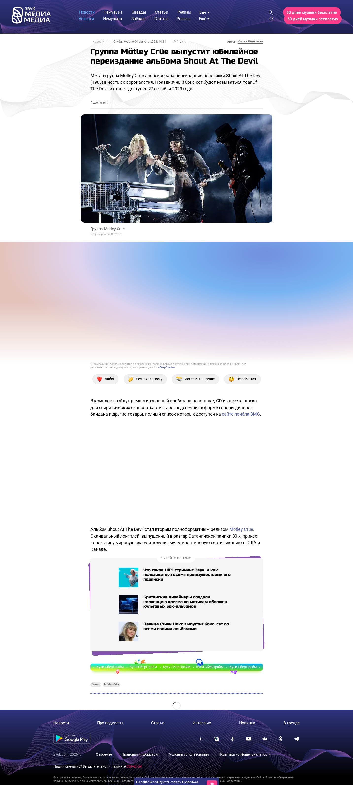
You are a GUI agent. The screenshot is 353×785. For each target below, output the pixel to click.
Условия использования (189, 754)
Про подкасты (110, 723)
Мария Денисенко (250, 41)
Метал (96, 684)
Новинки (247, 723)
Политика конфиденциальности (245, 754)
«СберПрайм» (166, 367)
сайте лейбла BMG (241, 414)
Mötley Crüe (241, 529)
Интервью (202, 723)
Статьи (157, 723)
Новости (98, 41)
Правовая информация (140, 754)
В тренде (291, 723)
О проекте (104, 754)
